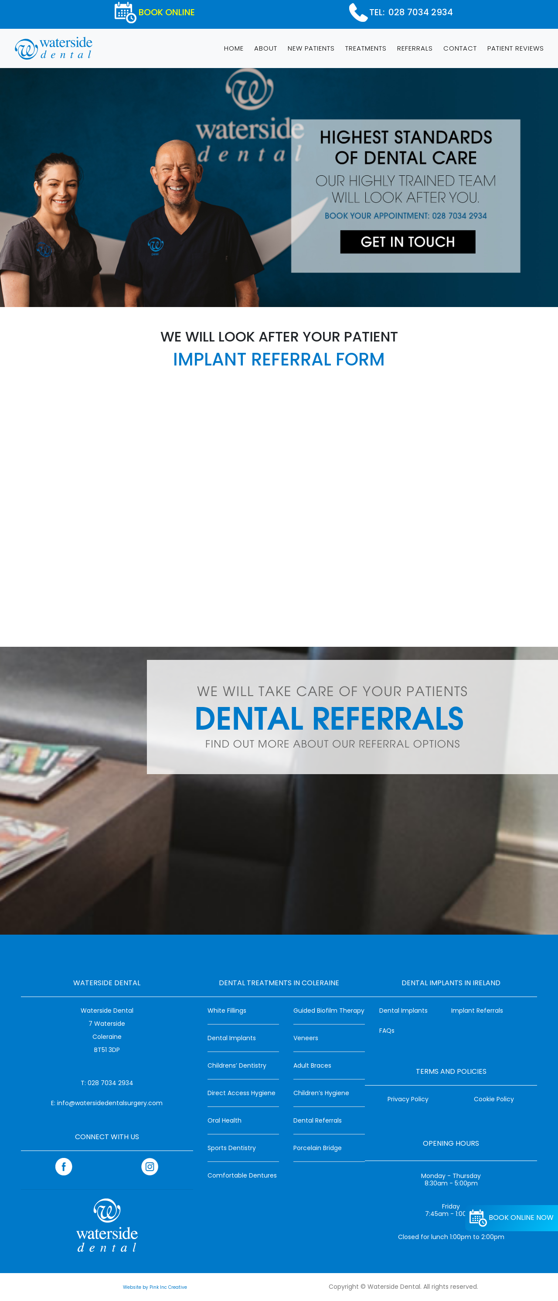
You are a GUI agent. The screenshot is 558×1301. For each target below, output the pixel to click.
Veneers (305, 1038)
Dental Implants (232, 1038)
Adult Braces (312, 1065)
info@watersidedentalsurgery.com (110, 1103)
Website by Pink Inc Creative (155, 1287)
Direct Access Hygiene (242, 1093)
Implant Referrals (477, 1010)
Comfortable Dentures (242, 1175)
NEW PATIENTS (311, 48)
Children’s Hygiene (321, 1093)
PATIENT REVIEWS (515, 48)
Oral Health (225, 1120)
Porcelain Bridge (317, 1148)
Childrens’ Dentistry (237, 1065)
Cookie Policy (494, 1099)
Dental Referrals (317, 1120)
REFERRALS (415, 48)
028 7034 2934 (420, 12)
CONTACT (460, 48)
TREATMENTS (366, 48)
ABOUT (265, 48)
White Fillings (227, 1010)
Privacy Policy (408, 1099)
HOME (235, 47)
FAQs (387, 1030)
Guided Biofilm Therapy (328, 1010)
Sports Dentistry (232, 1148)
